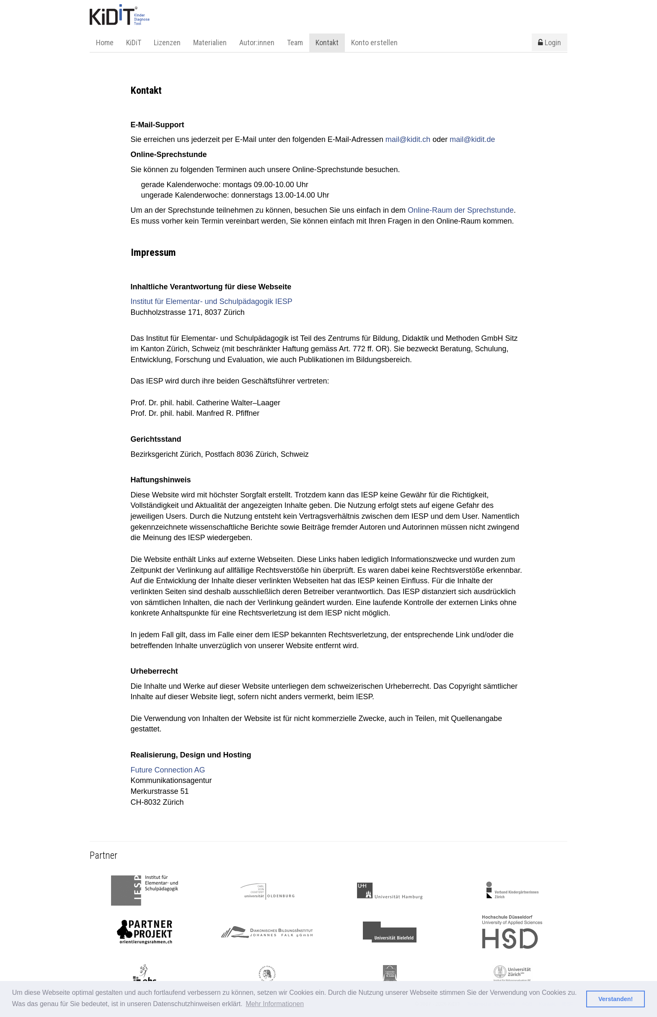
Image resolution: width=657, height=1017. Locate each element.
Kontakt (327, 42)
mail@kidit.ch (407, 139)
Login (549, 42)
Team (295, 42)
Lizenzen (167, 42)
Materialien (210, 42)
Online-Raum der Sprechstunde (461, 210)
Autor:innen (256, 42)
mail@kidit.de (472, 139)
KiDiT (133, 42)
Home (105, 42)
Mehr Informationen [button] (275, 1003)
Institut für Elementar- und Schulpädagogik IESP (211, 301)
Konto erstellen (374, 42)
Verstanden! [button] (615, 999)
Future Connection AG (168, 770)
